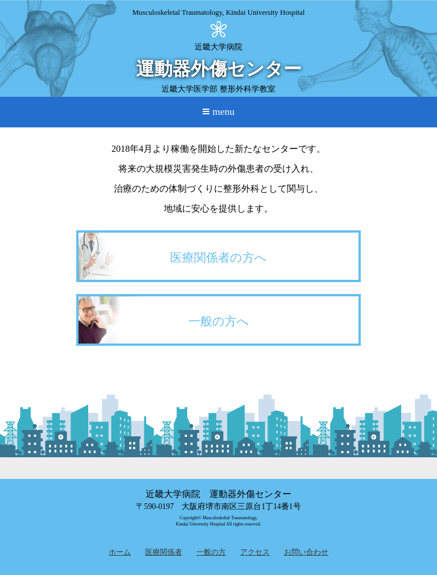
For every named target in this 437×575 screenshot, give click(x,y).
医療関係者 (163, 552)
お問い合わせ (306, 552)
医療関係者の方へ (218, 257)
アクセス (255, 552)
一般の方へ (218, 321)
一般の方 (211, 552)
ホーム (120, 552)
